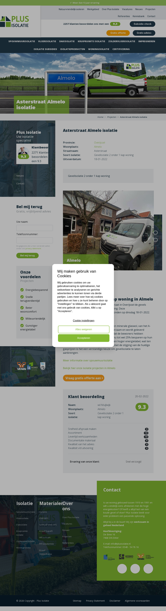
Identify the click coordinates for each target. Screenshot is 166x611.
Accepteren (83, 338)
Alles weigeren (83, 329)
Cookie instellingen (83, 320)
